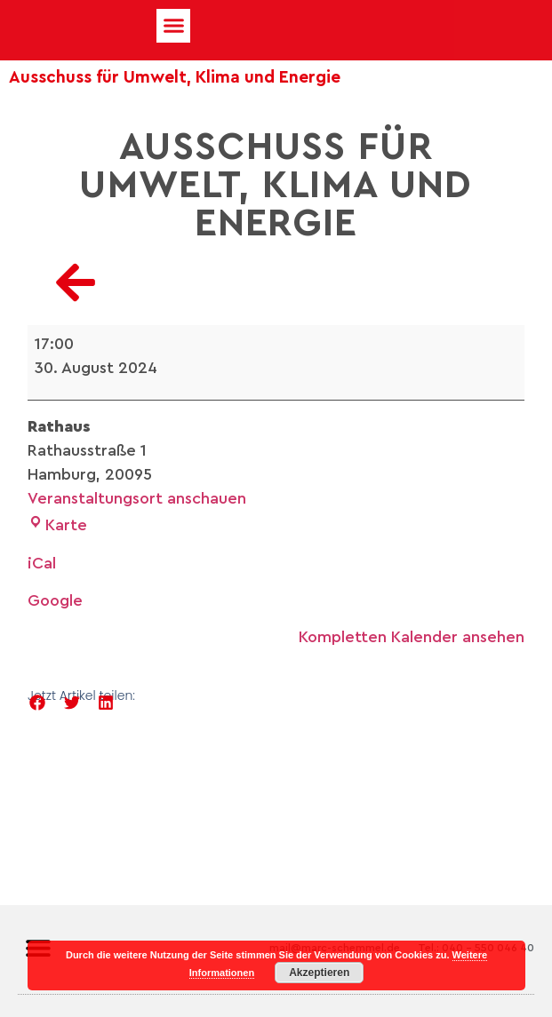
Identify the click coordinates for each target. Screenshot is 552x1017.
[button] (173, 26)
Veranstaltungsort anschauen (137, 498)
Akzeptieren (319, 972)
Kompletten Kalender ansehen (411, 637)
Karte (57, 525)
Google (55, 600)
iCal (42, 563)
